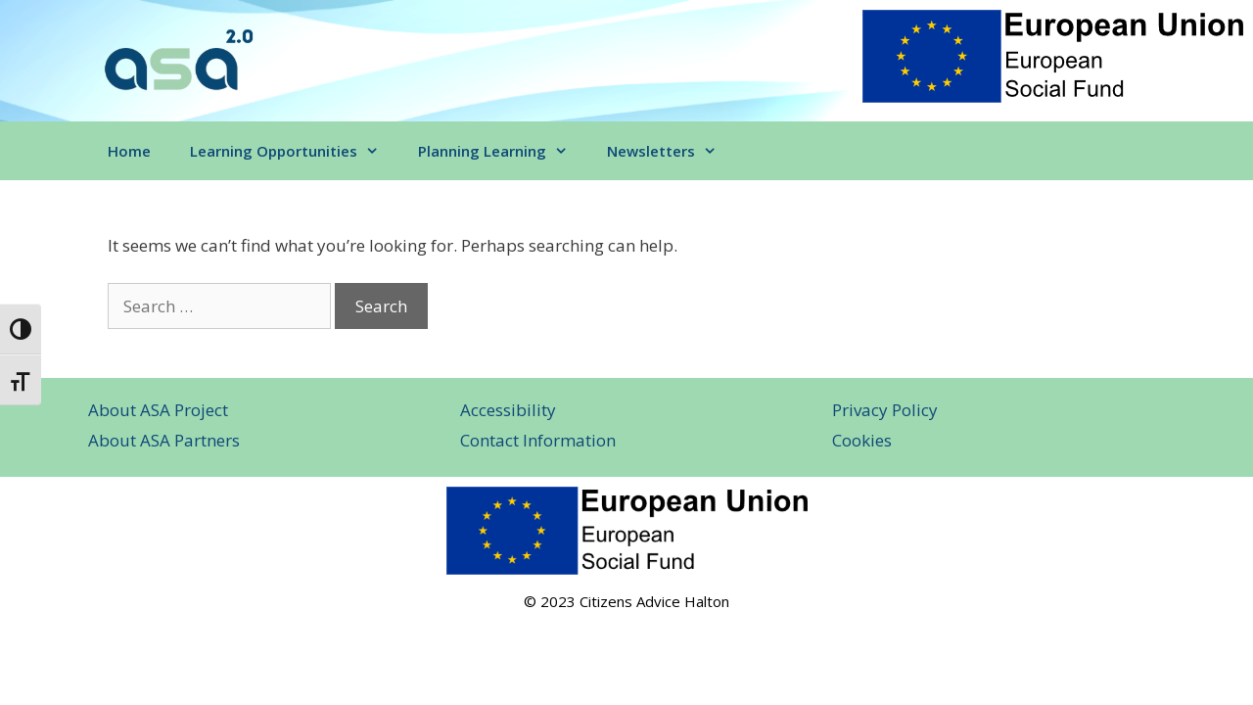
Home (129, 151)
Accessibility (508, 410)
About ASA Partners (164, 440)
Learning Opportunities (294, 150)
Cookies (862, 440)
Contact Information (538, 440)
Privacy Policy (885, 410)
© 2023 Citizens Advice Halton (626, 601)
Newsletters (671, 150)
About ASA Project (158, 410)
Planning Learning (502, 150)
